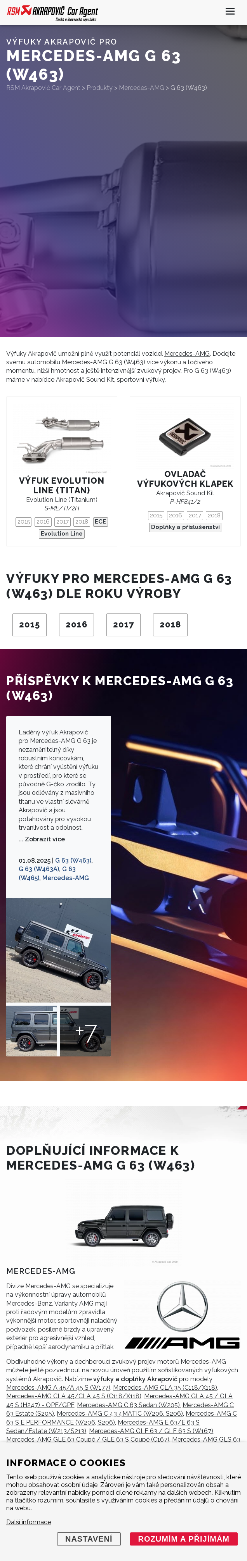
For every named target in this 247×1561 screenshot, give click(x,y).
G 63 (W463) (73, 860)
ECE (100, 521)
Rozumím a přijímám (184, 1539)
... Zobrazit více (42, 839)
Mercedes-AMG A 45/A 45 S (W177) (58, 1387)
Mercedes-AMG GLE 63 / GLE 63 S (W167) (151, 1431)
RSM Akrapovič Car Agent (43, 87)
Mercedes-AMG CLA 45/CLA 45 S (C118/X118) (73, 1396)
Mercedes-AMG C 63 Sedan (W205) (128, 1405)
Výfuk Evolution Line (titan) (61, 485)
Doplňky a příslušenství (185, 527)
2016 (43, 521)
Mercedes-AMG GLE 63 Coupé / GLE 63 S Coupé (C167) (87, 1439)
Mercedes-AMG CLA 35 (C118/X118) (165, 1387)
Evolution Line (62, 533)
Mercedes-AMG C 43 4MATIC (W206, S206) (120, 1413)
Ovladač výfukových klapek (185, 479)
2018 (81, 521)
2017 (62, 521)
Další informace (28, 1522)
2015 (23, 521)
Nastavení (89, 1539)
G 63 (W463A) (39, 869)
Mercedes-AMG (187, 353)
